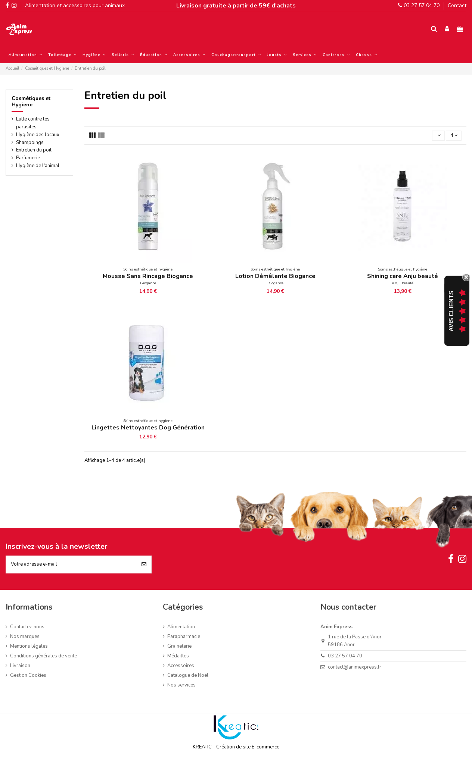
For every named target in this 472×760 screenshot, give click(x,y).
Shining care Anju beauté (402, 276)
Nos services (181, 685)
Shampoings (30, 142)
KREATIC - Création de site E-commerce (236, 747)
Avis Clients (451, 311)
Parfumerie (28, 157)
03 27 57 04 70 (419, 5)
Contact (457, 5)
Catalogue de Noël (187, 675)
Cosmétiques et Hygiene (31, 101)
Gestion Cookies (28, 675)
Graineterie (179, 646)
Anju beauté (402, 283)
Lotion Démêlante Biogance (275, 276)
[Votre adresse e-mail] (71, 564)
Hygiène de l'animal (37, 165)
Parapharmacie (183, 636)
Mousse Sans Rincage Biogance (148, 276)
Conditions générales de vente (43, 656)
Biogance (148, 283)
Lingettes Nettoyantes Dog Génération (148, 427)
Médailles (178, 656)
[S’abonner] (144, 564)
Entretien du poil (34, 150)
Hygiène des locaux (37, 134)
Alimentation (181, 626)
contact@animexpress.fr (354, 667)
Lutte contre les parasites (33, 123)
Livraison (20, 665)
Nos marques (25, 636)
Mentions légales (29, 646)
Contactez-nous (27, 626)
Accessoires (180, 665)
